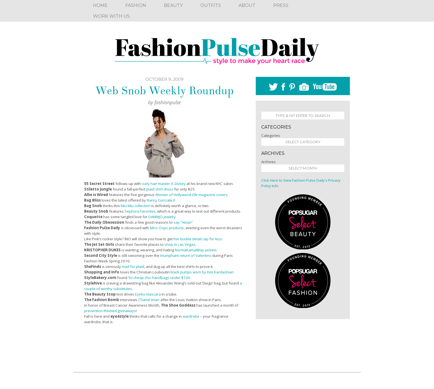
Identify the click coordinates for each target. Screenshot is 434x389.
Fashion (135, 5)
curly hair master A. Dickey (164, 183)
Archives (268, 161)
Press (280, 5)
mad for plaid (133, 266)
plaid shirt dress (159, 189)
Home (100, 5)
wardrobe (191, 316)
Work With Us (111, 16)
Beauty (173, 5)
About (247, 5)
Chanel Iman (148, 299)
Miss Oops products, (167, 227)
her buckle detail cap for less (198, 238)
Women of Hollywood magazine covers (191, 194)
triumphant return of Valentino (185, 255)
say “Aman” (183, 222)
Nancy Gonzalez (160, 200)
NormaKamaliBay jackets (196, 249)
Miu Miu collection (136, 205)
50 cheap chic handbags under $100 (159, 277)
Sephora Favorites (140, 211)
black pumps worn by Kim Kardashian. (202, 272)
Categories (270, 135)
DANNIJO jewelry (162, 216)
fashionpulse (167, 102)
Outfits (210, 5)
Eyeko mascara (148, 294)
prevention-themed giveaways (110, 310)
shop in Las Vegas (179, 244)
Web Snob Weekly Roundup (164, 91)
